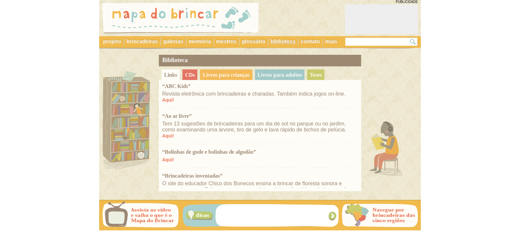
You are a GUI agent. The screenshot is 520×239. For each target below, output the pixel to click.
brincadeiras (142, 41)
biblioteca (283, 41)
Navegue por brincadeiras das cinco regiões (380, 215)
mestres (226, 41)
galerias (173, 41)
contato (310, 41)
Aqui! (168, 100)
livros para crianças (226, 75)
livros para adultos (280, 75)
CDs (190, 75)
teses (316, 75)
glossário (253, 41)
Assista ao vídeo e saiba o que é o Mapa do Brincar (140, 215)
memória (200, 41)
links (170, 75)
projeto (112, 41)
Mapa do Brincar (180, 17)
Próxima (333, 215)
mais (331, 41)
